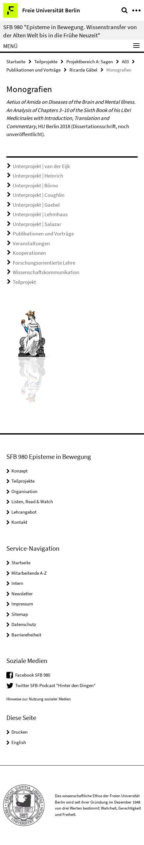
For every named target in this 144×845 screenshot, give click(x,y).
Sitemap (19, 614)
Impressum (22, 604)
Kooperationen (29, 252)
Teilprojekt (24, 282)
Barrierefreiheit (26, 635)
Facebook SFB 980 (32, 675)
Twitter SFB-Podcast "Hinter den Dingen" (55, 685)
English (18, 742)
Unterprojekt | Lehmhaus (40, 214)
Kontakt (19, 522)
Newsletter (22, 594)
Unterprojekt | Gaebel (36, 204)
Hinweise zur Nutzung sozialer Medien (38, 699)
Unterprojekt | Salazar (37, 224)
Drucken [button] (19, 732)
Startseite (15, 62)
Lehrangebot (23, 512)
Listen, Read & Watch (32, 501)
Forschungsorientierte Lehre (44, 262)
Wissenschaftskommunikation (46, 272)
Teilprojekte (45, 62)
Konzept (19, 471)
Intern (17, 583)
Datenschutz (23, 624)
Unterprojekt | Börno (35, 185)
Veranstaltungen (31, 243)
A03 (125, 62)
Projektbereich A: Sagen (89, 62)
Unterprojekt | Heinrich (38, 175)
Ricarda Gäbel (83, 70)
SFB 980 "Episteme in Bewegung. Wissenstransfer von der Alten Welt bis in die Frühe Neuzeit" (70, 31)
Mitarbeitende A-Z (29, 573)
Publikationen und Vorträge (33, 70)
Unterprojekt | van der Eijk (41, 166)
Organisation (24, 491)
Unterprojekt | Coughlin (38, 194)
